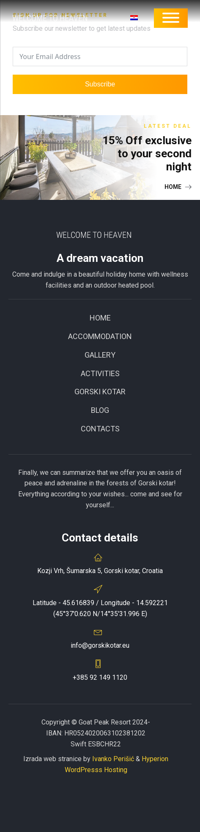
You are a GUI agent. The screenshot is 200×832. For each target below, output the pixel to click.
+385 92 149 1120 (100, 677)
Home (100, 317)
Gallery (100, 354)
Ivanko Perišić (113, 759)
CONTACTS (100, 428)
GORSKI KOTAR (100, 391)
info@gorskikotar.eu (100, 645)
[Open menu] (170, 18)
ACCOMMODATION (100, 336)
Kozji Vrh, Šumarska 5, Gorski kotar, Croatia (100, 571)
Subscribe (100, 84)
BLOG (100, 410)
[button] (178, 186)
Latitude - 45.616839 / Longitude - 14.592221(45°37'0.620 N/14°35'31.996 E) (100, 608)
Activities (100, 373)
